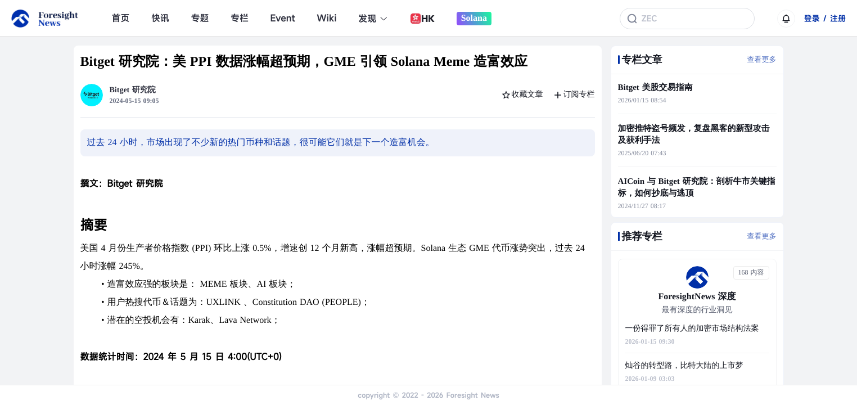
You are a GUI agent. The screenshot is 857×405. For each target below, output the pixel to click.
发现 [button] (373, 18)
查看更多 (762, 59)
